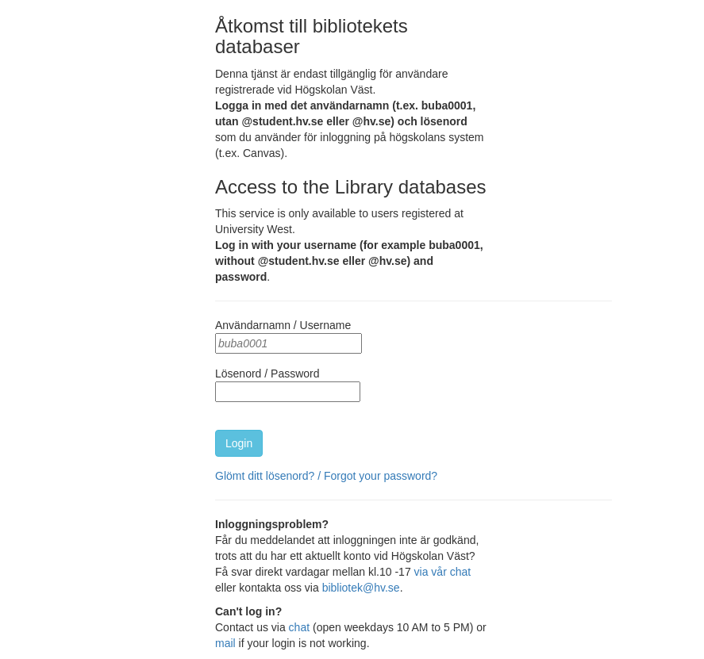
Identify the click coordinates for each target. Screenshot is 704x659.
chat (299, 627)
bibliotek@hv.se (361, 587)
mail (225, 643)
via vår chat (442, 571)
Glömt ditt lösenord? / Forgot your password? (326, 475)
